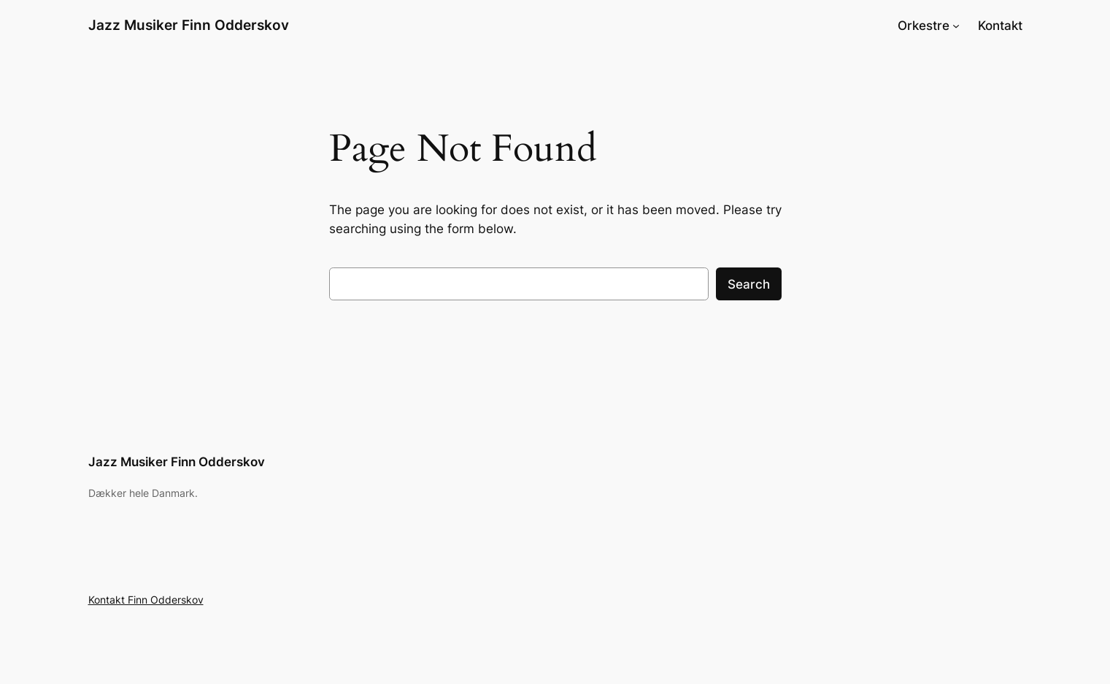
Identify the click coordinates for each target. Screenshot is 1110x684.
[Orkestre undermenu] (956, 25)
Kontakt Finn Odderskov (146, 599)
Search (749, 284)
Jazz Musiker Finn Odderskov (188, 25)
